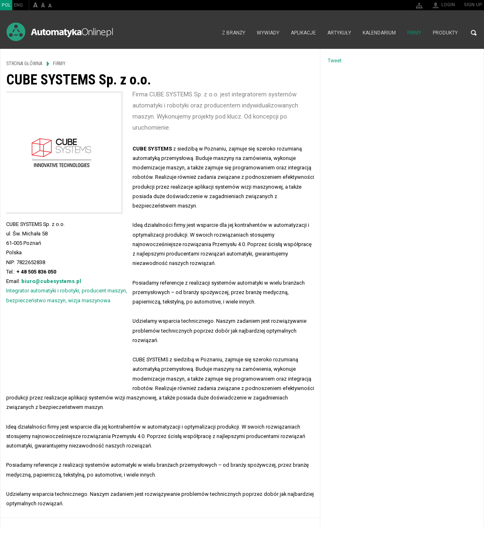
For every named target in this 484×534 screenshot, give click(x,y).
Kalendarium (379, 33)
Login (448, 4)
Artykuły (339, 33)
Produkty (445, 33)
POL (6, 5)
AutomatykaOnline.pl (60, 32)
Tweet (335, 61)
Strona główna (207, 32)
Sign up (473, 4)
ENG (18, 5)
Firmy (414, 33)
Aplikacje (303, 33)
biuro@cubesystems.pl (51, 281)
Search (474, 32)
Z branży (233, 33)
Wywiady (268, 33)
